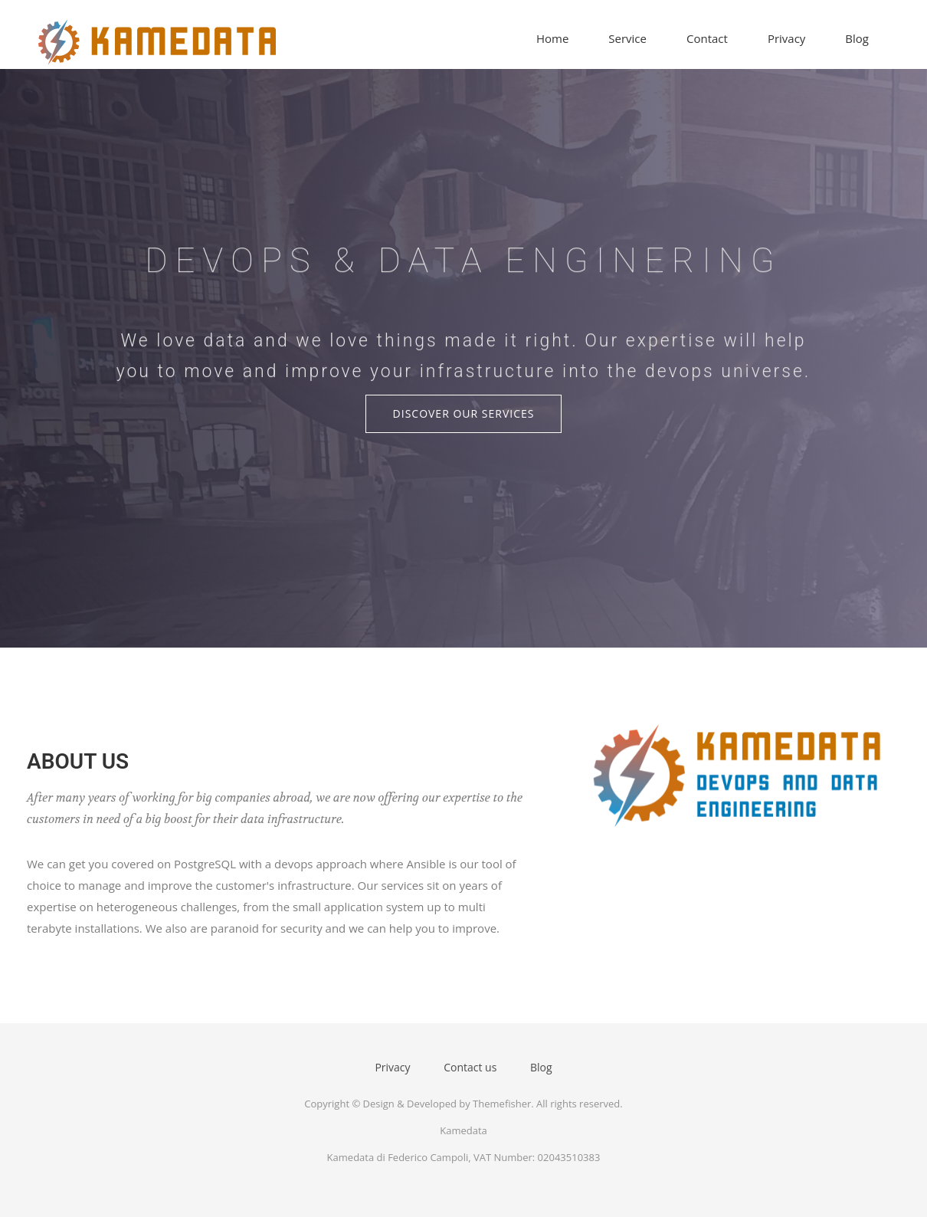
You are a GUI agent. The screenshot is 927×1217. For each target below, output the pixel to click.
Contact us (470, 1067)
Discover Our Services (464, 413)
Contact (707, 38)
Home (552, 38)
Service (627, 38)
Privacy (786, 38)
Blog (857, 38)
